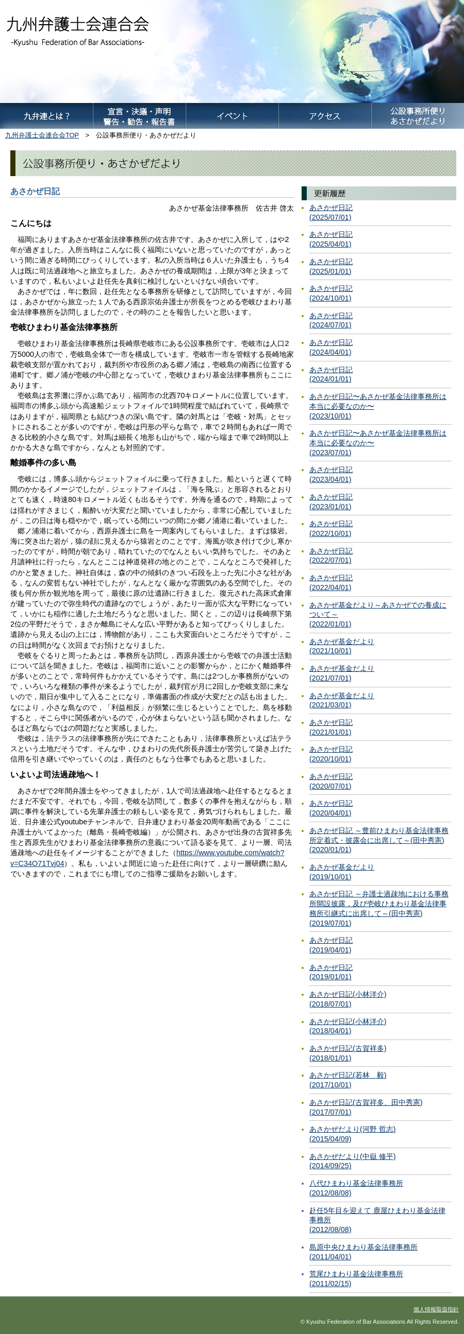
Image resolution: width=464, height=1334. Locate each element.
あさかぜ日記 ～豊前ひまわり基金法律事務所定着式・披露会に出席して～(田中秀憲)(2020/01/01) (379, 840)
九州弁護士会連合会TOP (42, 135)
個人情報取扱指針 (436, 1309)
